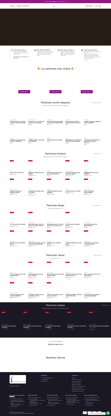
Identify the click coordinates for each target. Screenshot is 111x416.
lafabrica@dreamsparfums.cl (53, 397)
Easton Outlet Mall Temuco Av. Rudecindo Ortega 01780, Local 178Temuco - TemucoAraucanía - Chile (92, 401)
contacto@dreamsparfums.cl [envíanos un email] (47, 377)
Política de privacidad (76, 382)
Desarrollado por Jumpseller (27, 413)
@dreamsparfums (55, 351)
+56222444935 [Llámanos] (44, 379)
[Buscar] (19, 6)
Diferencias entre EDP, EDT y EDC (78, 389)
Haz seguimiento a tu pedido (78, 391)
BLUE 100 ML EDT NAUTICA (17, 179)
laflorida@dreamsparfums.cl (72, 397)
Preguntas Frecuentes (76, 384)
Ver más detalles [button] (13, 406)
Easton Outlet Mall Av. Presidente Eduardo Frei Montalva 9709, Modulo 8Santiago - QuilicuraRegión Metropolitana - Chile (36, 401)
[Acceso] (90, 6)
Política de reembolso (76, 381)
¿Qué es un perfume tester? (77, 387)
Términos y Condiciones (77, 379)
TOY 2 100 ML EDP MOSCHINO (17, 231)
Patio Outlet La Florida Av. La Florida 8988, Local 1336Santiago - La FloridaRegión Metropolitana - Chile (72, 401)
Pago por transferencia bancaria (78, 386)
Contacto (74, 377)
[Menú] (12, 6)
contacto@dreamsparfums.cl (16, 398)
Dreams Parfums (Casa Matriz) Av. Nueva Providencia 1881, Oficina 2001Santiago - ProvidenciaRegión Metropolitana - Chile (17, 402)
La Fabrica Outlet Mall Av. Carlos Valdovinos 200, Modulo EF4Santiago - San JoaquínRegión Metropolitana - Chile (54, 401)
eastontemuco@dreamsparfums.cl (92, 397)
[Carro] (98, 6)
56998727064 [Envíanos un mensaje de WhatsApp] (44, 381)
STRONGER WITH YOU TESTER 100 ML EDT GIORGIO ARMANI (18, 129)
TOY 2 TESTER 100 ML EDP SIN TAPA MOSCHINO (17, 281)
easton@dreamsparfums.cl (34, 397)
